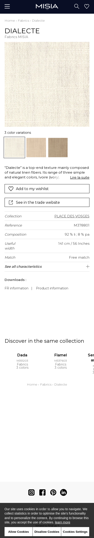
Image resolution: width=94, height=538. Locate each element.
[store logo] (47, 7)
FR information (16, 288)
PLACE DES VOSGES (71, 216)
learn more (62, 522)
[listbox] (47, 147)
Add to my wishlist (28, 188)
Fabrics (23, 20)
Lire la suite (79, 177)
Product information (52, 288)
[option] (14, 147)
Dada (22, 355)
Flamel (60, 355)
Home (10, 20)
